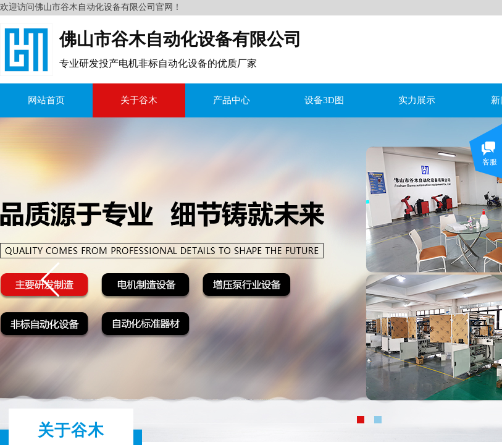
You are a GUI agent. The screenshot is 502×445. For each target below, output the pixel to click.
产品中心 (231, 100)
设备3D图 (323, 100)
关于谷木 (138, 100)
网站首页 (46, 100)
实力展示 (416, 100)
